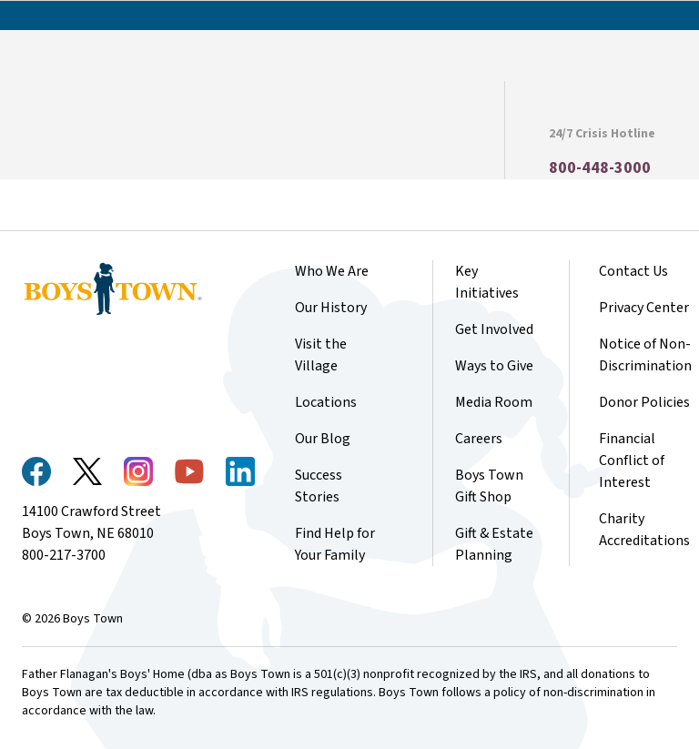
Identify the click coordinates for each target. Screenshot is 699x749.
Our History (331, 308)
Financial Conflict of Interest (631, 460)
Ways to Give (494, 366)
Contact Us (633, 271)
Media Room (493, 402)
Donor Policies (644, 402)
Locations (326, 402)
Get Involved (494, 329)
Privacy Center (644, 308)
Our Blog (322, 439)
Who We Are (332, 271)
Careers (478, 439)
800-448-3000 (600, 168)
